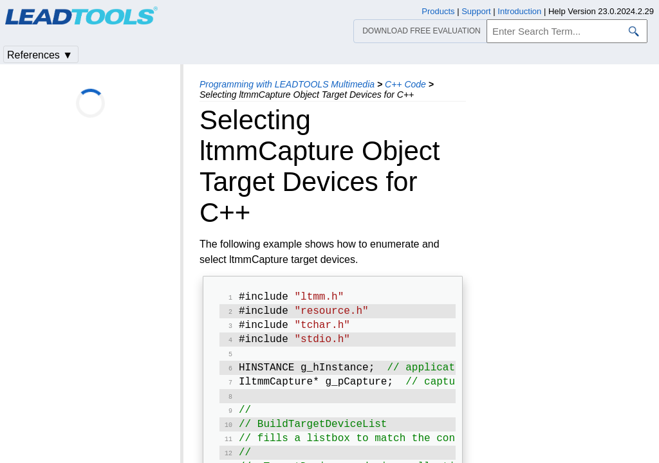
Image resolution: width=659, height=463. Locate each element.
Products (438, 11)
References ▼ (40, 55)
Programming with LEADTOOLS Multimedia (287, 84)
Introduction (519, 11)
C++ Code (405, 84)
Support (476, 11)
